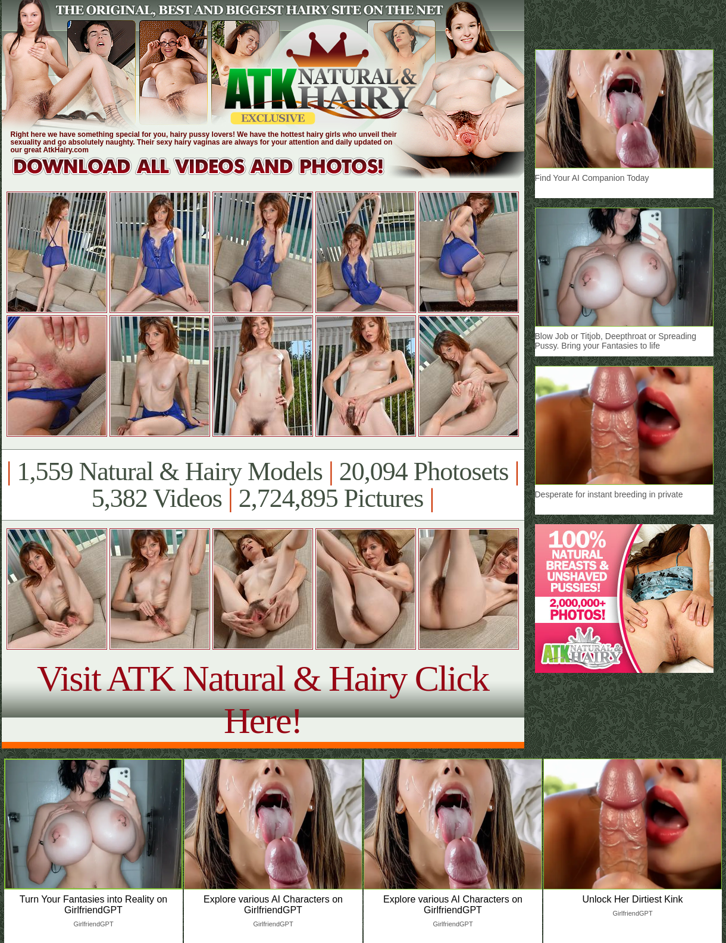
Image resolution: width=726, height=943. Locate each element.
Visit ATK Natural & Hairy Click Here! (263, 699)
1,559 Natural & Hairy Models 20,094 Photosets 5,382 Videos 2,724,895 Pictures (263, 485)
